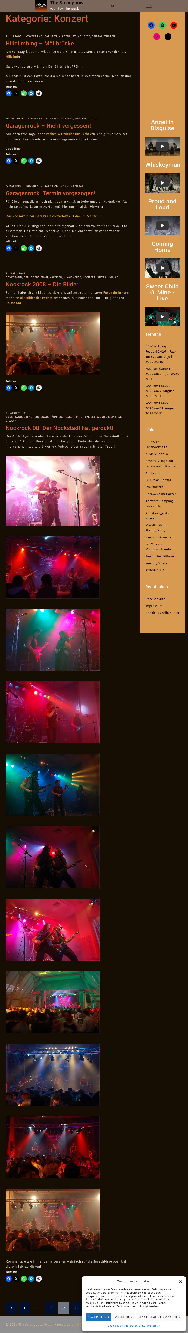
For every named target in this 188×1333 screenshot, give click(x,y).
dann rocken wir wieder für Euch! (64, 134)
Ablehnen (123, 1317)
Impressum (153, 1326)
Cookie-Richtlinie (118, 1326)
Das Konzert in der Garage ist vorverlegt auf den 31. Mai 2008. (54, 216)
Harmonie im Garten (161, 494)
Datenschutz (137, 1326)
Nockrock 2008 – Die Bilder (44, 283)
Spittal (97, 36)
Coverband (34, 36)
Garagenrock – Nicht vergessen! (50, 125)
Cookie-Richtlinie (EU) (162, 613)
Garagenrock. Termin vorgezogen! (52, 192)
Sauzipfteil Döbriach (161, 556)
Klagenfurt (67, 36)
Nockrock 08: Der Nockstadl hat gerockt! (62, 426)
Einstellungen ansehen (159, 1317)
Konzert (84, 36)
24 (50, 1307)
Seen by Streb (156, 563)
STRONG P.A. (155, 570)
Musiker (81, 118)
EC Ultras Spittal (158, 480)
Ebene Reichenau (36, 276)
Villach (109, 36)
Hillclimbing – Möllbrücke (41, 43)
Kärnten (50, 36)
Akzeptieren (98, 1317)
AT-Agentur (154, 473)
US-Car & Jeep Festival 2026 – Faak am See (161, 351)
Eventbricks (154, 487)
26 (77, 1307)
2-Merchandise (157, 454)
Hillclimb (12, 57)
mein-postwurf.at (159, 537)
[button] (180, 1282)
